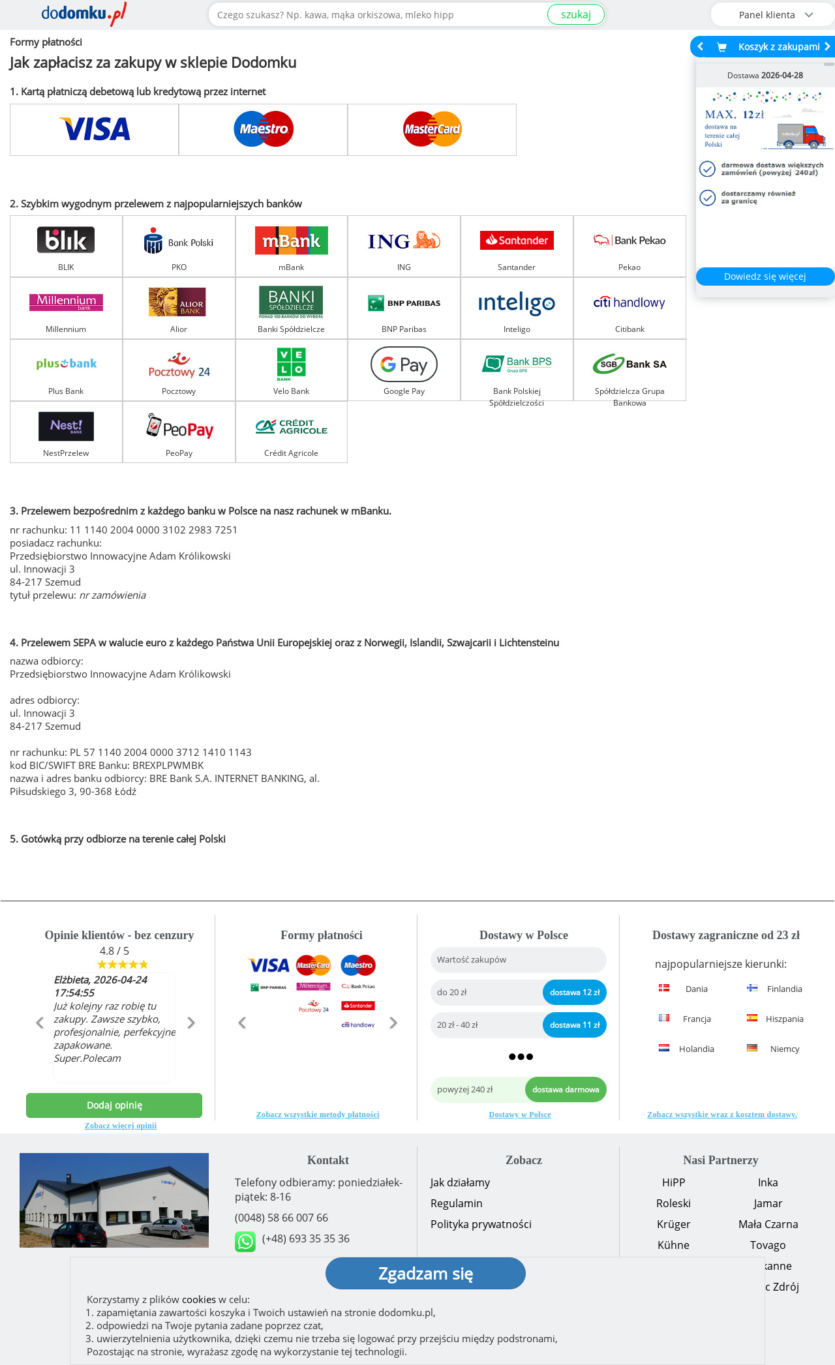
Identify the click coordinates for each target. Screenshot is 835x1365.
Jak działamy (460, 1182)
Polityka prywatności (481, 1224)
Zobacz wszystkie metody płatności (318, 1114)
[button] (39, 1051)
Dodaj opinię (114, 1105)
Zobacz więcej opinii (121, 1125)
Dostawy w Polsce (520, 1114)
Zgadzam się (425, 1273)
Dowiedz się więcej (765, 276)
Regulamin (457, 1203)
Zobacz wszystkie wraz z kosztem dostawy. (722, 1114)
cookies (199, 1299)
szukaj (576, 14)
